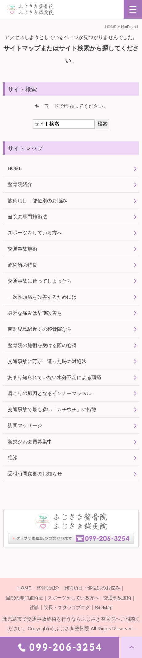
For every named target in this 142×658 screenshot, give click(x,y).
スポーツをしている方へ (35, 232)
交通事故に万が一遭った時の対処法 (47, 361)
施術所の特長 (22, 265)
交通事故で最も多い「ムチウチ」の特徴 (52, 409)
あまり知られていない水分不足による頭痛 (54, 377)
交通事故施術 (22, 248)
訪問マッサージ (25, 425)
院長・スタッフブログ (67, 606)
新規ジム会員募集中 (30, 441)
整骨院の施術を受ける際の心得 (42, 345)
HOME (110, 27)
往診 (13, 457)
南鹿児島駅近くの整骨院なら (40, 329)
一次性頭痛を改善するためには (42, 297)
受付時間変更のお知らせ (35, 473)
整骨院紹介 (20, 184)
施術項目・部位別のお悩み (37, 200)
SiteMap (105, 606)
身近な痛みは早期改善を (35, 313)
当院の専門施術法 (27, 216)
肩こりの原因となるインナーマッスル (49, 393)
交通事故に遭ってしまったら (40, 281)
